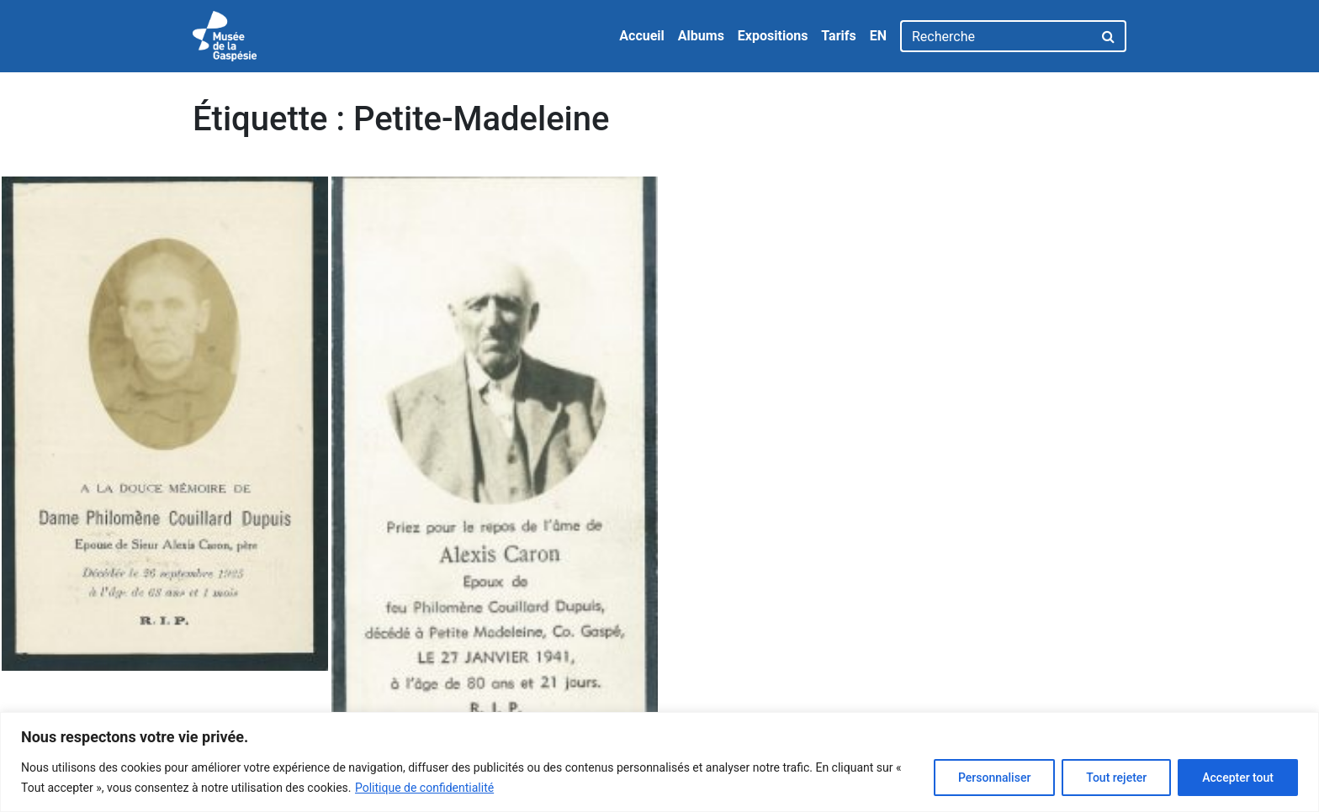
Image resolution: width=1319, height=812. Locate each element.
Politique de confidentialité (424, 787)
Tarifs (838, 36)
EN (878, 36)
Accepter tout (1238, 777)
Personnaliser (994, 777)
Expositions (773, 36)
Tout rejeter (1116, 777)
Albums (701, 36)
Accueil (642, 36)
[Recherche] (996, 36)
